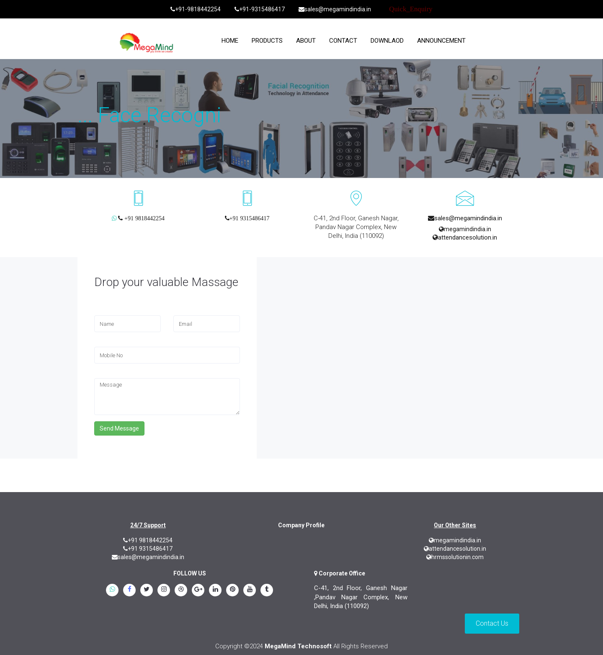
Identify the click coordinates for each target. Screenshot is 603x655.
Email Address (191, 312)
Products (267, 40)
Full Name (107, 312)
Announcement (441, 40)
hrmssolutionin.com (455, 557)
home (230, 40)
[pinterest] (232, 591)
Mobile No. (108, 343)
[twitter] (146, 591)
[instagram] (163, 591)
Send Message (119, 428)
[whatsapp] (112, 591)
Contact (343, 40)
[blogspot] (181, 591)
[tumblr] (266, 591)
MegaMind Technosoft (298, 646)
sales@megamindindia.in (335, 9)
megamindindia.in (465, 229)
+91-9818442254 (195, 9)
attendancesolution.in (465, 237)
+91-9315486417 (259, 9)
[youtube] (249, 591)
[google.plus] (198, 591)
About (306, 40)
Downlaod (387, 40)
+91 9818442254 (148, 540)
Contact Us (492, 623)
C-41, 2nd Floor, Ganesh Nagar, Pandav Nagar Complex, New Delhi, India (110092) (356, 227)
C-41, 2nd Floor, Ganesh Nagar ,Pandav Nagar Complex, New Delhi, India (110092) (360, 597)
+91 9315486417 (148, 548)
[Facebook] (129, 591)
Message (106, 374)
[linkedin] (215, 591)
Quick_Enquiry (410, 9)
